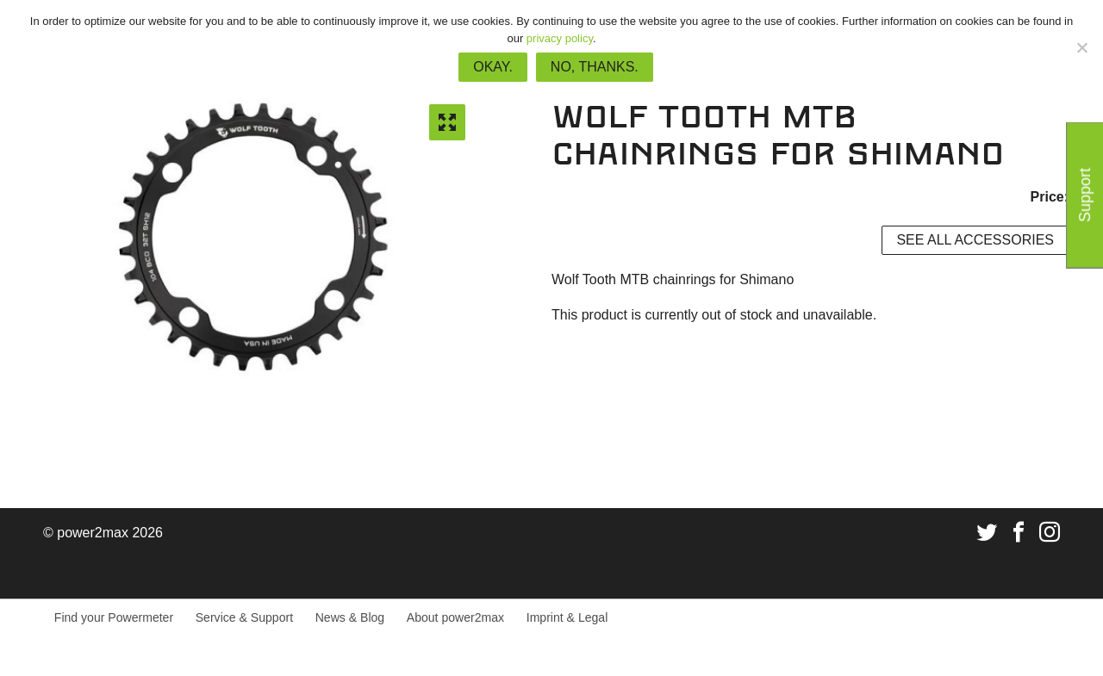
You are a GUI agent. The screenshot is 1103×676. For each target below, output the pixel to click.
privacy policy (560, 38)
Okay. (493, 66)
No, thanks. (595, 66)
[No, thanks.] (1081, 47)
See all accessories (975, 240)
